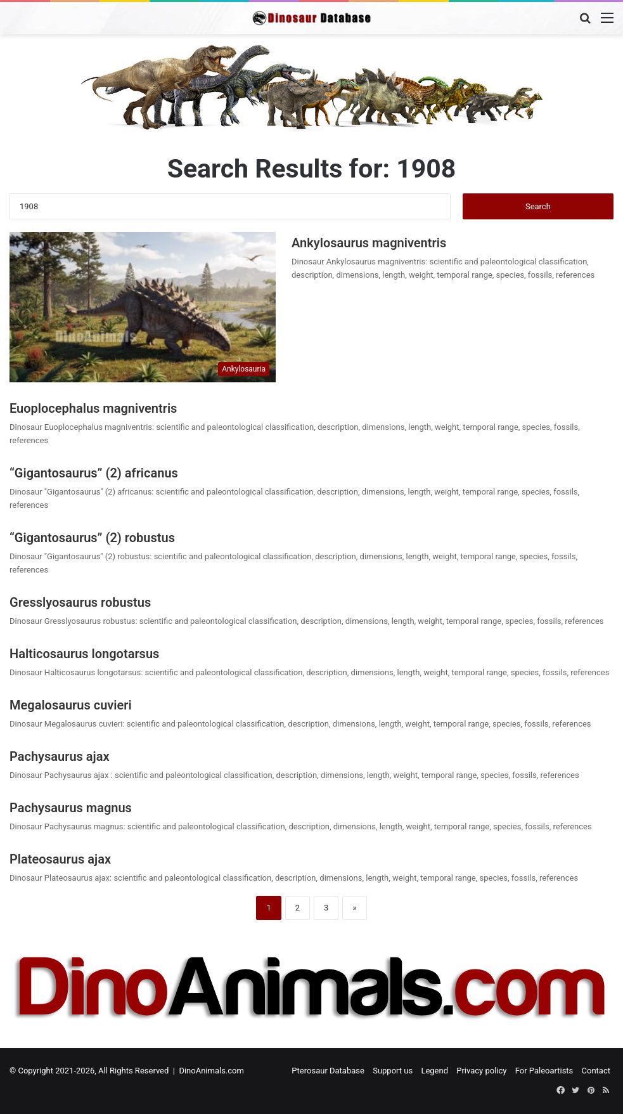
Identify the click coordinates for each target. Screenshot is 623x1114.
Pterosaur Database (328, 1070)
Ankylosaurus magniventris (369, 242)
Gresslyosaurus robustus (80, 602)
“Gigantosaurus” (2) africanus (94, 473)
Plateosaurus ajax (60, 859)
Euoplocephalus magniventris (93, 408)
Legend (434, 1070)
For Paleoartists (544, 1070)
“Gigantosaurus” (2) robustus (92, 537)
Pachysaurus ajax (61, 756)
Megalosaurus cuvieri (71, 705)
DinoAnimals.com (211, 1070)
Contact (596, 1070)
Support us (393, 1070)
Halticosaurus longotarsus (84, 653)
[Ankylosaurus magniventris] (143, 307)
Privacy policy (481, 1070)
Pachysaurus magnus (71, 807)
